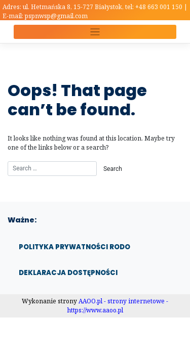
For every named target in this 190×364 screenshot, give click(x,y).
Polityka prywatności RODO (74, 247)
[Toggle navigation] (95, 32)
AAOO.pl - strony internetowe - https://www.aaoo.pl (118, 305)
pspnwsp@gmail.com (56, 16)
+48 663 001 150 (159, 7)
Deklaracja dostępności (68, 273)
